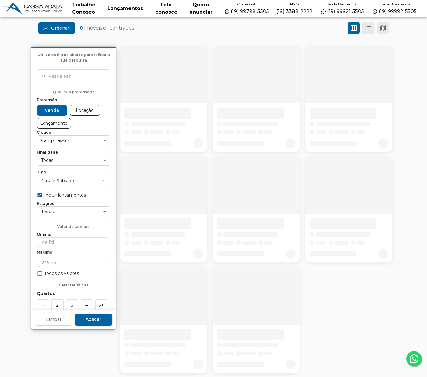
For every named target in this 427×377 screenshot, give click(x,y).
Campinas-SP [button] (55, 140)
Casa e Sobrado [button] (57, 180)
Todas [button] (47, 160)
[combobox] (73, 76)
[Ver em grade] (354, 28)
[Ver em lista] (368, 28)
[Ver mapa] (383, 28)
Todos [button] (47, 211)
